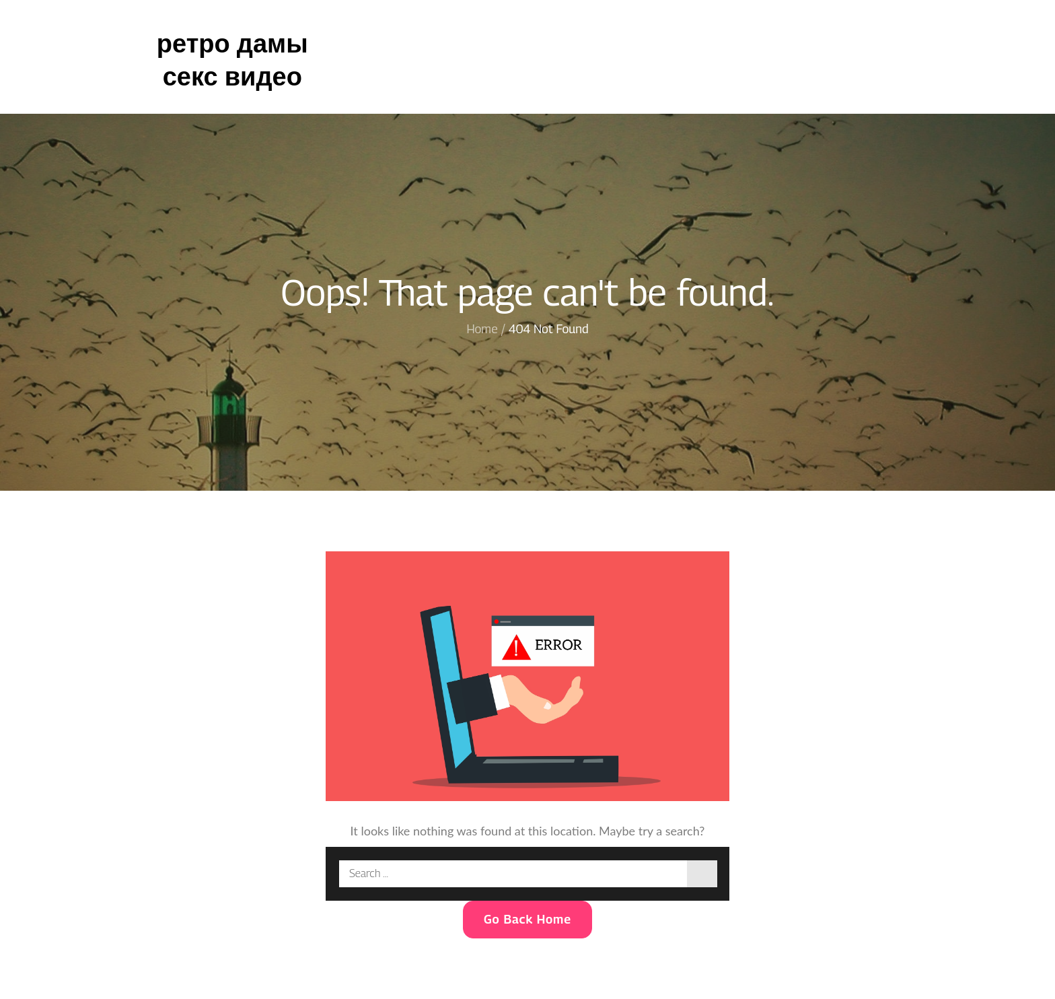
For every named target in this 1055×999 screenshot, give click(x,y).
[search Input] (527, 874)
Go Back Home (527, 919)
